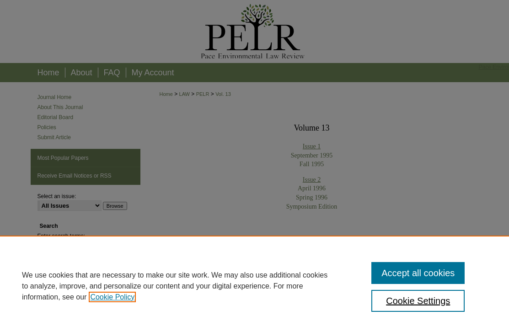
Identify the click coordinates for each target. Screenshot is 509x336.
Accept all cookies (418, 273)
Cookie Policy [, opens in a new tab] (112, 297)
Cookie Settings (418, 301)
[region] (254, 286)
